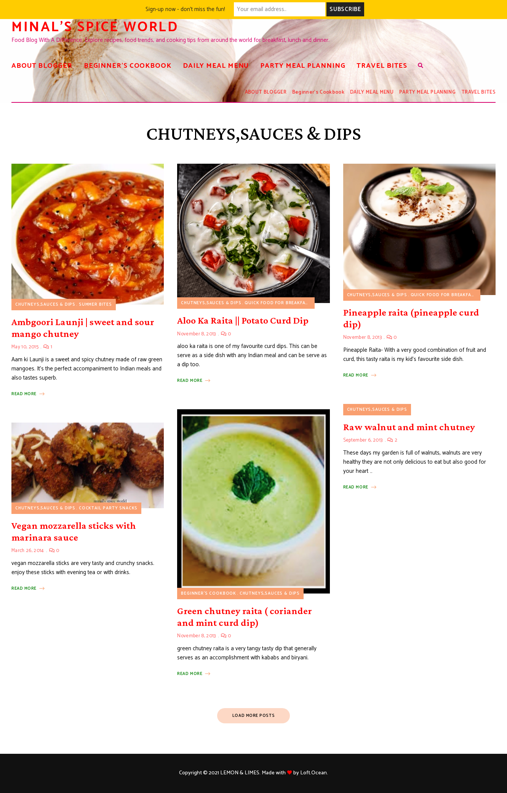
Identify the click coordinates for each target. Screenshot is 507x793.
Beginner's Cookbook (208, 593)
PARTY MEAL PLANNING (302, 66)
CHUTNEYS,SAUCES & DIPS (45, 304)
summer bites (95, 304)
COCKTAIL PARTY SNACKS (108, 508)
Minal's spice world (94, 27)
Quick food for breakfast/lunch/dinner (296, 303)
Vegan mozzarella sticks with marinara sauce (73, 531)
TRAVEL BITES (382, 66)
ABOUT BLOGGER (41, 66)
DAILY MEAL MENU (216, 66)
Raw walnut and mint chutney (409, 426)
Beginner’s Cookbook (127, 66)
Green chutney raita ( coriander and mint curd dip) (244, 616)
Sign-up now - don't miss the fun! (185, 9)
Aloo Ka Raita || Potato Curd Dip (243, 320)
